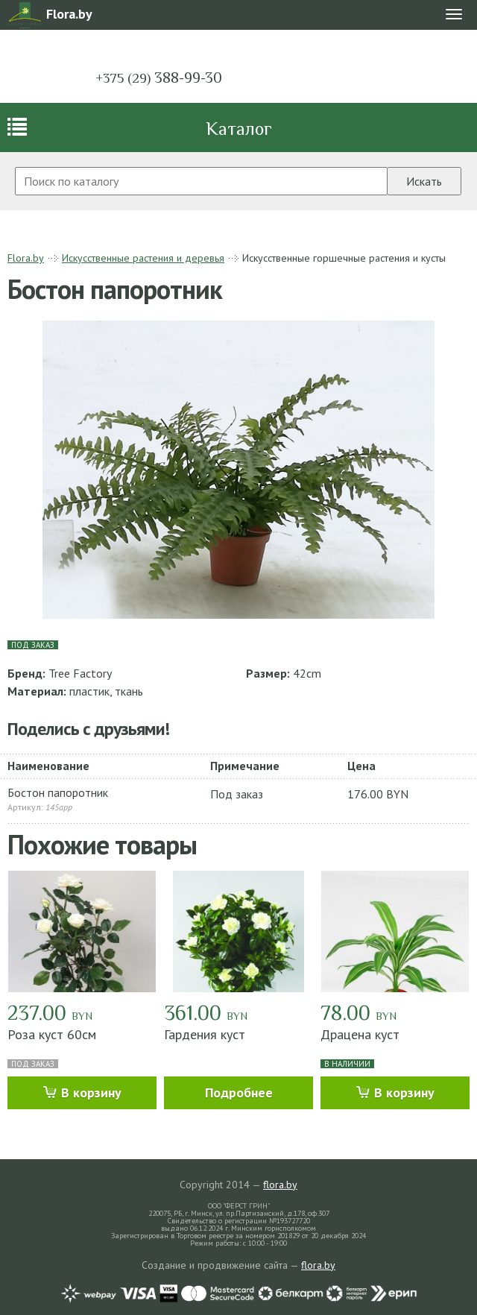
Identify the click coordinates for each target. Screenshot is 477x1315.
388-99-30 (158, 77)
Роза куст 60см (51, 1034)
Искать (424, 181)
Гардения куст (204, 1034)
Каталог (239, 129)
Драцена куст (359, 1034)
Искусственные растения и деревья (143, 258)
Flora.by (25, 258)
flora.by (280, 1184)
